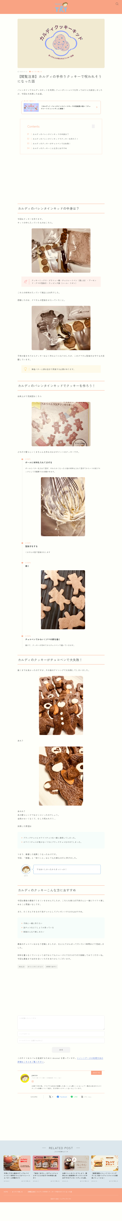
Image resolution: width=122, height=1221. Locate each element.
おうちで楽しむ (35, 71)
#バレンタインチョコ (35, 967)
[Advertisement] (61, 177)
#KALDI (21, 967)
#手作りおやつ (51, 967)
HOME (6, 1192)
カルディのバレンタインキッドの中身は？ (51, 134)
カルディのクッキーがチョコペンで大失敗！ (52, 143)
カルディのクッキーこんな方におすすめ (50, 148)
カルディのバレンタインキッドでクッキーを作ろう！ (55, 138)
